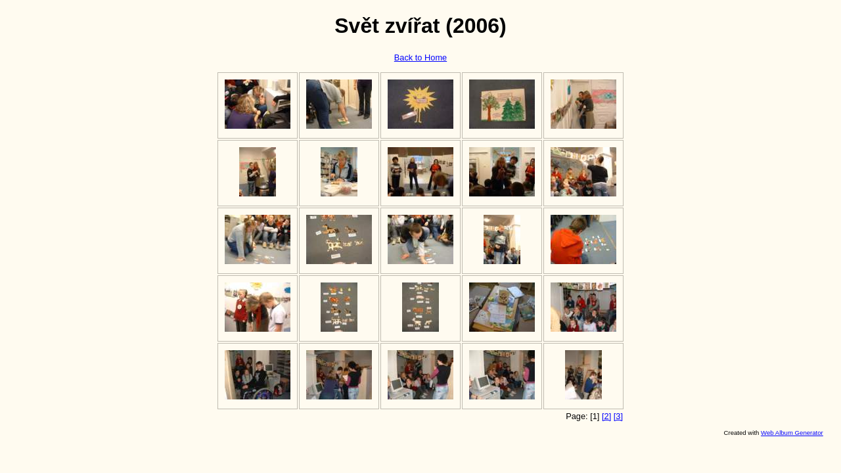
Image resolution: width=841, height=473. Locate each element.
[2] (606, 416)
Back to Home (420, 57)
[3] (618, 416)
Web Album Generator (792, 432)
